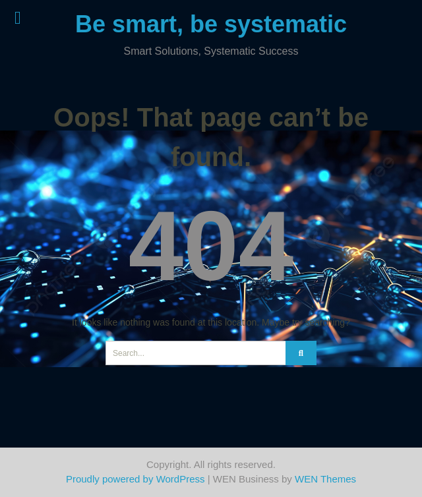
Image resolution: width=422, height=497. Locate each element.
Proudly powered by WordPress (135, 478)
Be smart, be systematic (211, 24)
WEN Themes (325, 478)
